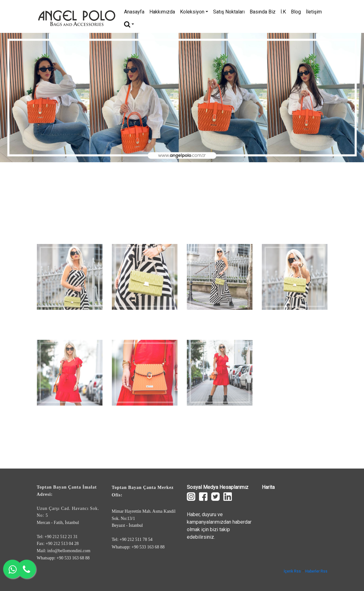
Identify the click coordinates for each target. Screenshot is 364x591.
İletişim (314, 12)
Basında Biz (263, 12)
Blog (296, 12)
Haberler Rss (316, 571)
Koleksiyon (194, 12)
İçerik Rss (292, 571)
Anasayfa (134, 12)
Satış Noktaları (229, 12)
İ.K (283, 12)
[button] (27, 97)
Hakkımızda (162, 12)
